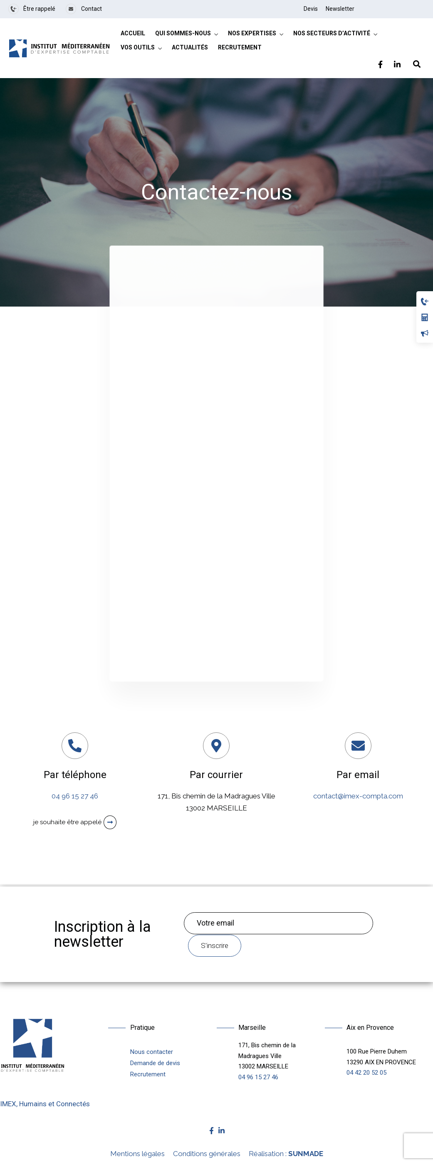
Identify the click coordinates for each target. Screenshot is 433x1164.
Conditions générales (206, 1153)
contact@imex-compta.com (358, 796)
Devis (311, 8)
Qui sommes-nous (183, 33)
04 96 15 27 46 (75, 796)
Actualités (190, 47)
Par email (358, 775)
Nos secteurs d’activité (331, 33)
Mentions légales (137, 1153)
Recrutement (240, 47)
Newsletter (340, 8)
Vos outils (138, 47)
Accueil (133, 33)
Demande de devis (155, 1063)
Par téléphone (75, 775)
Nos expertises (252, 33)
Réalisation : (286, 1153)
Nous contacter (151, 1052)
